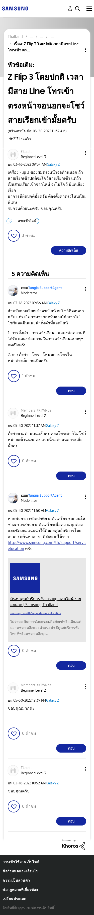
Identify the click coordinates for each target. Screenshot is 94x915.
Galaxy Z (53, 164)
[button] (77, 153)
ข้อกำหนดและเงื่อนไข (21, 871)
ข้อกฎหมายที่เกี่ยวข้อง (20, 890)
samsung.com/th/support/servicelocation (35, 613)
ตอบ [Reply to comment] (71, 391)
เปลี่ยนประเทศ (15, 899)
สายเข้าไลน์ (27, 221)
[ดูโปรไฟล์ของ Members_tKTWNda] (36, 410)
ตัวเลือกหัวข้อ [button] (77, 50)
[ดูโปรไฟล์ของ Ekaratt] (26, 152)
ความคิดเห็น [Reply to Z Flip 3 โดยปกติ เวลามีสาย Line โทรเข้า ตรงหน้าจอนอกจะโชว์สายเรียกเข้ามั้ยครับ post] (68, 250)
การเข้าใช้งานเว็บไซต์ (21, 862)
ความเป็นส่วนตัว (16, 880)
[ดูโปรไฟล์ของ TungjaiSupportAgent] (45, 288)
